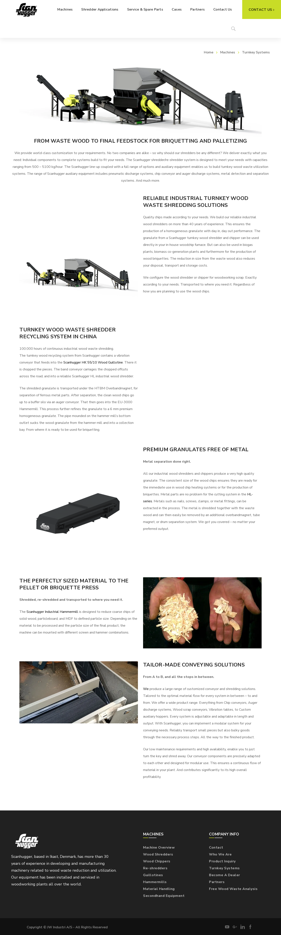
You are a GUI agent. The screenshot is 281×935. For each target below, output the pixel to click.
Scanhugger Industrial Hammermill (52, 611)
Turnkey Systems (224, 868)
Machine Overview (159, 847)
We (146, 689)
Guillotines (153, 875)
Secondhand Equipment (163, 895)
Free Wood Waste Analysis (233, 889)
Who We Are (220, 854)
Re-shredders (155, 868)
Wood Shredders (158, 854)
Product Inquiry (222, 861)
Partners (217, 882)
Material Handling (159, 889)
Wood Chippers (156, 861)
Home (208, 52)
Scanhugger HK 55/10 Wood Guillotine (93, 362)
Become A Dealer (224, 875)
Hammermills (155, 882)
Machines (227, 52)
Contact (216, 847)
